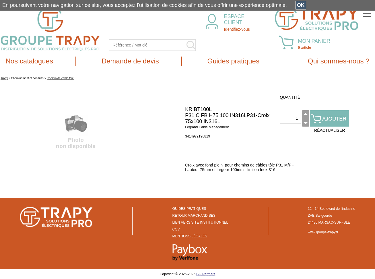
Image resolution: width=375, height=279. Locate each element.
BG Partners (205, 274)
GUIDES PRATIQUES (189, 209)
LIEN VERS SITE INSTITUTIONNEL (200, 222)
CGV (176, 229)
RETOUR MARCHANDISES (193, 216)
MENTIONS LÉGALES (189, 236)
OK (301, 5)
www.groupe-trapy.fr (323, 232)
